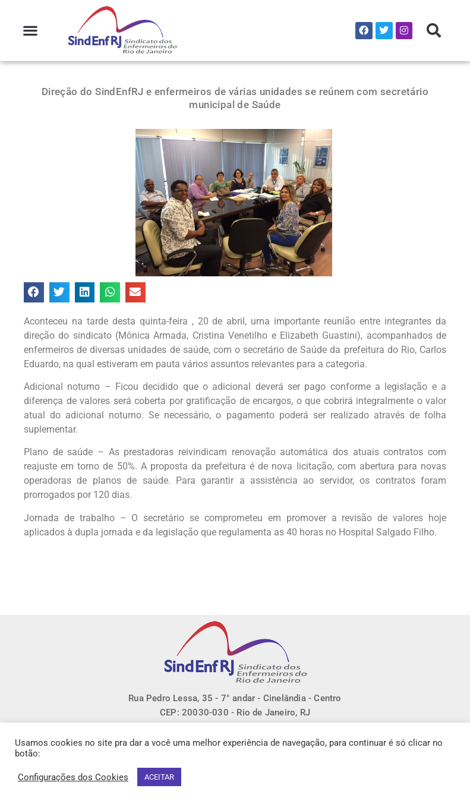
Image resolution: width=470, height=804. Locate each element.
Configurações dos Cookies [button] (73, 777)
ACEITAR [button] (159, 777)
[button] (30, 30)
